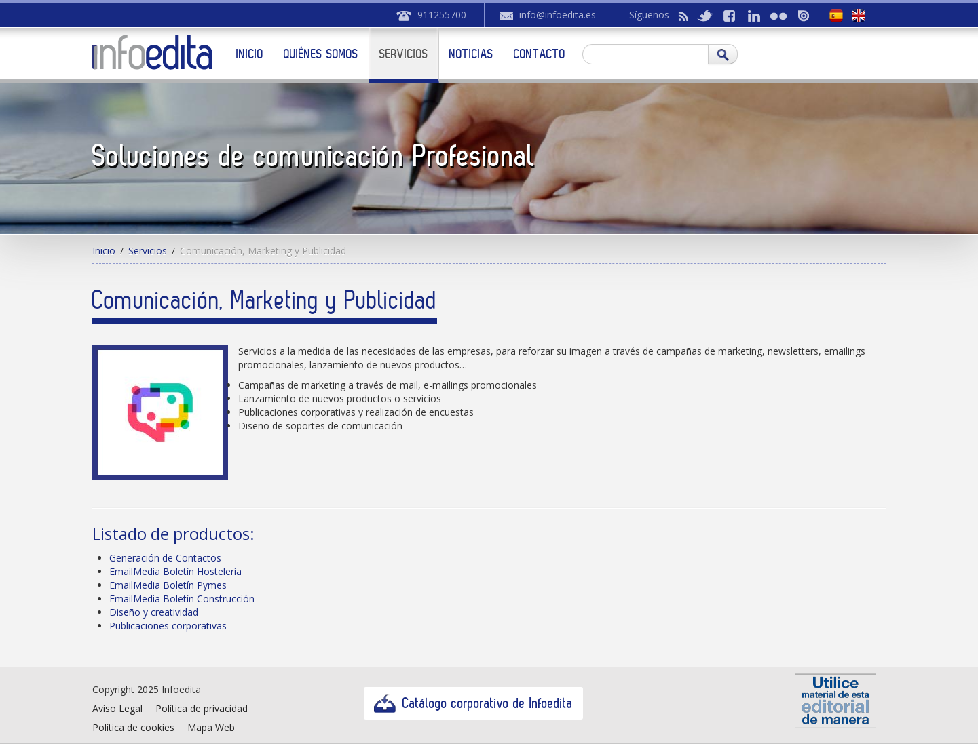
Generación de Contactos (165, 557)
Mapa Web (211, 727)
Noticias (471, 53)
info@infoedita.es (557, 14)
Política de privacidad (201, 708)
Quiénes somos (321, 53)
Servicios (403, 53)
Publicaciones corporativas (168, 625)
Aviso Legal (117, 708)
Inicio (249, 53)
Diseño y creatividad (153, 612)
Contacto (539, 53)
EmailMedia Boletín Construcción (182, 598)
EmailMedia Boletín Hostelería (175, 571)
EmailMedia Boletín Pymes (168, 585)
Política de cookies (133, 727)
